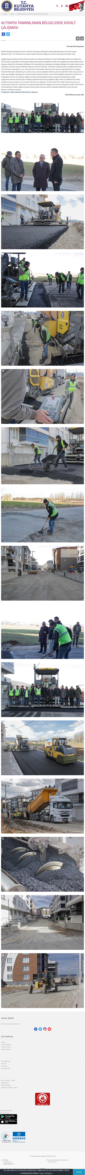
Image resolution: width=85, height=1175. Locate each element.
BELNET (8, 1080)
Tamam (79, 1172)
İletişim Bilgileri (6, 1085)
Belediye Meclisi (6, 1049)
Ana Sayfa (4, 14)
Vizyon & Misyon (6, 1044)
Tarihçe (3, 1042)
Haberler (12, 14)
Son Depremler (5, 1061)
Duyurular (4, 1066)
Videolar (3, 1064)
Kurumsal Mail (5, 1068)
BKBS (13, 1080)
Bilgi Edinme (5, 1083)
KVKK (2, 1080)
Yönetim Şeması (6, 1047)
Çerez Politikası (45, 1173)
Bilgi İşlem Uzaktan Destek (9, 1087)
